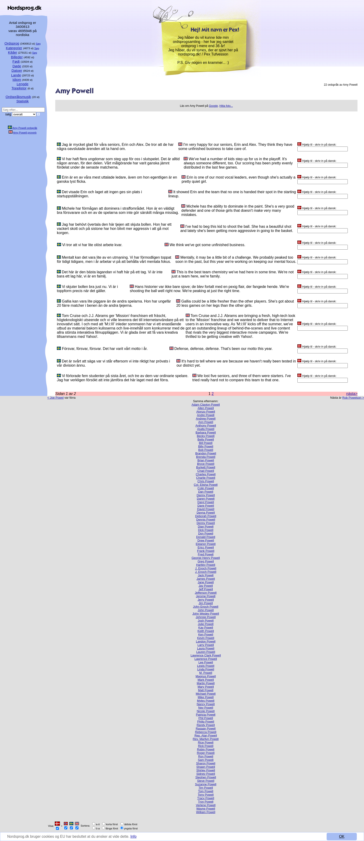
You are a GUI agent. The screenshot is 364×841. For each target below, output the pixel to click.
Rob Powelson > (353, 397)
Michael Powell (205, 693)
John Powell (206, 610)
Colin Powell (206, 488)
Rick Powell (205, 746)
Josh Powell (206, 620)
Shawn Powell (205, 767)
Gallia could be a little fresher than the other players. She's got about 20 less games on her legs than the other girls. (235, 303)
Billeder (17, 57)
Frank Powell (205, 551)
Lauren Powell (205, 652)
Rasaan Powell (205, 728)
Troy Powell (205, 801)
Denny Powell (206, 523)
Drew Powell (205, 540)
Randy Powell (206, 725)
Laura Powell (205, 648)
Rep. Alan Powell (206, 735)
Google (213, 106)
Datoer (17, 70)
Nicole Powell (206, 711)
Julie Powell (206, 624)
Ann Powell (205, 422)
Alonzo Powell (205, 411)
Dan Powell (205, 491)
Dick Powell (205, 530)
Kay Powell (205, 627)
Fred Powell (206, 554)
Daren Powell (205, 498)
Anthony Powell (205, 425)
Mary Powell (206, 686)
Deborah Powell (205, 516)
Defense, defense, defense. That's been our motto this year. (223, 349)
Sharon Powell (205, 763)
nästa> (352, 394)
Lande (16, 75)
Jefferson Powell (206, 592)
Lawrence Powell (206, 659)
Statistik (22, 101)
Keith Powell (206, 631)
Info (136, 837)
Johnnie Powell (206, 617)
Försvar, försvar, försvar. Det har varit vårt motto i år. (105, 349)
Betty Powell (206, 439)
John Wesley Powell (205, 613)
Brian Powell (205, 460)
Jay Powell (205, 585)
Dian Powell (206, 526)
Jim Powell (205, 603)
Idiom (17, 79)
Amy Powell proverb (24, 132)
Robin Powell (205, 749)
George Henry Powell (206, 558)
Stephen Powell (205, 777)
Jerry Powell (206, 599)
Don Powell (205, 533)
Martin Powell (206, 683)
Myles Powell (205, 700)
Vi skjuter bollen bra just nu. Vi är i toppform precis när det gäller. (87, 289)
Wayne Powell (205, 808)
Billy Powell (205, 446)
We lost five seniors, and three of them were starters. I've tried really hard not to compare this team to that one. (241, 378)
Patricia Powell (205, 714)
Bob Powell (205, 450)
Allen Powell (206, 408)
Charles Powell (205, 474)
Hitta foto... (226, 106)
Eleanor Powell (205, 544)
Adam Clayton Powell (206, 404)
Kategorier (14, 48)
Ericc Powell (206, 547)
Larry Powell (206, 645)
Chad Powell (205, 471)
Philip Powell (205, 721)
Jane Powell (206, 582)
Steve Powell (205, 780)
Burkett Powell (205, 467)
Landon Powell (205, 641)
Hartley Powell (205, 565)
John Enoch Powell (205, 606)
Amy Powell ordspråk (24, 128)
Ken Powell (205, 634)
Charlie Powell (205, 477)
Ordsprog (11, 43)
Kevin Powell (205, 638)
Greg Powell (206, 561)
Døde (17, 66)
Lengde (23, 84)
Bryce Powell (205, 464)
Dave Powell (205, 505)
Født (16, 61)
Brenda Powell (205, 457)
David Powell (205, 509)
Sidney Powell (205, 774)
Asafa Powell (205, 429)
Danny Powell (206, 495)
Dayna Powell (206, 512)
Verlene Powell (206, 805)
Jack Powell (206, 575)
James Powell (206, 578)
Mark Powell (206, 679)
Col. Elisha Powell (206, 484)
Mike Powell (206, 697)
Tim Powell (205, 787)
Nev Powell (205, 707)
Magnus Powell (206, 676)
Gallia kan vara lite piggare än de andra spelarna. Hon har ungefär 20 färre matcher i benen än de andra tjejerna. (114, 303)
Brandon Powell (205, 453)
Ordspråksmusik (18, 97)
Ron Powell (205, 756)
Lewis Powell (205, 666)
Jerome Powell (205, 596)
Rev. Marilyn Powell (205, 739)
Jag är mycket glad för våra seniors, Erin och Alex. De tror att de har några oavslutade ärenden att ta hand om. (115, 147)
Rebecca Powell (205, 732)
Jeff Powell (205, 589)
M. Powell (205, 673)
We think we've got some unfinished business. (207, 245)
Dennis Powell (205, 519)
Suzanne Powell (205, 784)
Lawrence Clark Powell (206, 655)
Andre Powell (205, 415)
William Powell (205, 812)
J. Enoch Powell (205, 568)
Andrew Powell (206, 418)
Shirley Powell (205, 770)
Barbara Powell (206, 432)
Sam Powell (206, 760)
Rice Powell (206, 742)
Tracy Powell (205, 798)
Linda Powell (205, 669)
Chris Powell (205, 481)
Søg (38, 43)
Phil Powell (205, 718)
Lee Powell (205, 662)
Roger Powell (205, 753)
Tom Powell (205, 791)
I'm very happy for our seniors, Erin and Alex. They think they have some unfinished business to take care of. (235, 147)
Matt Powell (205, 690)
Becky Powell (205, 436)
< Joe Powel (55, 397)
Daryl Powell (205, 502)
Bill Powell (205, 443)
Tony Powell (206, 794)
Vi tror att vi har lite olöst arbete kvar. (92, 245)
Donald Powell (205, 537)
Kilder (12, 52)
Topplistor (18, 88)
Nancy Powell (206, 704)
